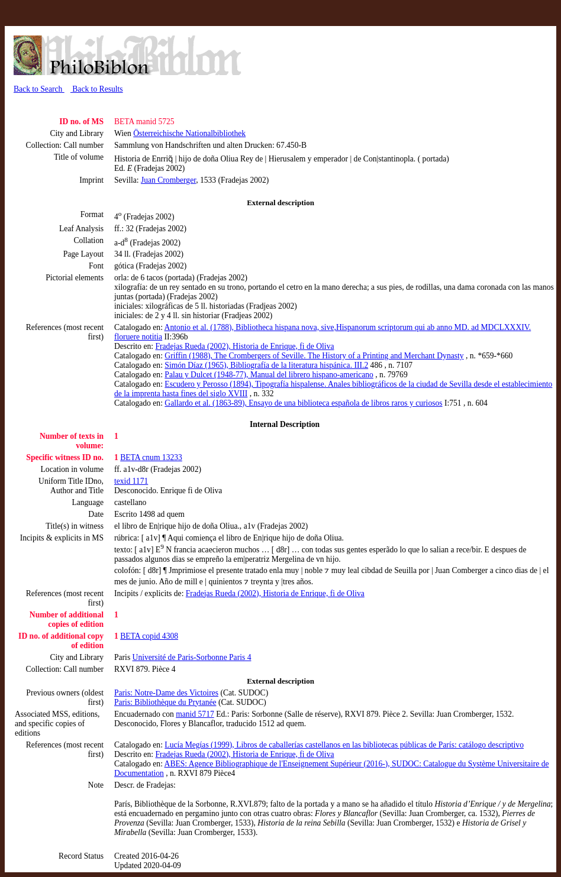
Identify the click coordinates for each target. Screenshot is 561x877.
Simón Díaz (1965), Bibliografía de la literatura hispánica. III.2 (266, 365)
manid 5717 (195, 714)
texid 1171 (131, 481)
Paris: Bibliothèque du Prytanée (165, 702)
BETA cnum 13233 (151, 457)
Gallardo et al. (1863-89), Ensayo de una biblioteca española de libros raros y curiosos (303, 403)
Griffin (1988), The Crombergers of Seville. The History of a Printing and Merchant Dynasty (314, 355)
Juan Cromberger (168, 180)
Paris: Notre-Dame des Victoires (166, 692)
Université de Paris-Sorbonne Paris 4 (192, 657)
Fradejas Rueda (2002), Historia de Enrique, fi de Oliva (244, 346)
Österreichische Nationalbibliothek (189, 133)
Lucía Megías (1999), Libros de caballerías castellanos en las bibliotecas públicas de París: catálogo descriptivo (344, 744)
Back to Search (39, 89)
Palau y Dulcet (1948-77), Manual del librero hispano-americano (269, 374)
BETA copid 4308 (149, 636)
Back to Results (96, 89)
